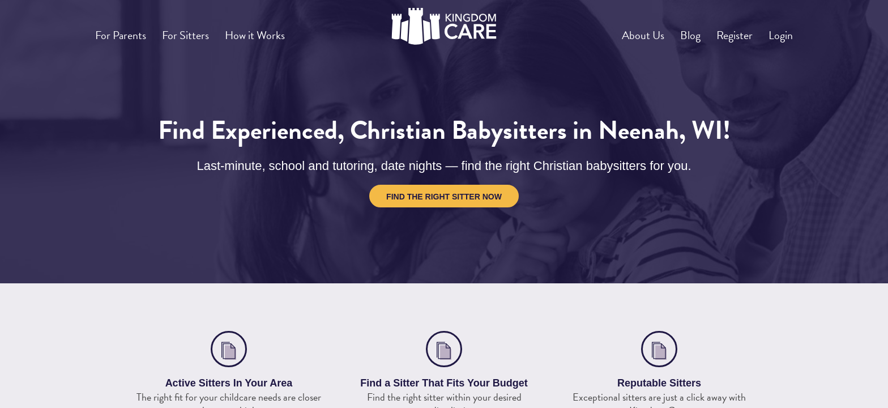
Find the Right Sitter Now (444, 196)
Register (722, 31)
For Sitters (199, 31)
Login (777, 31)
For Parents (125, 31)
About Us (615, 31)
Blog (670, 31)
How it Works (277, 31)
